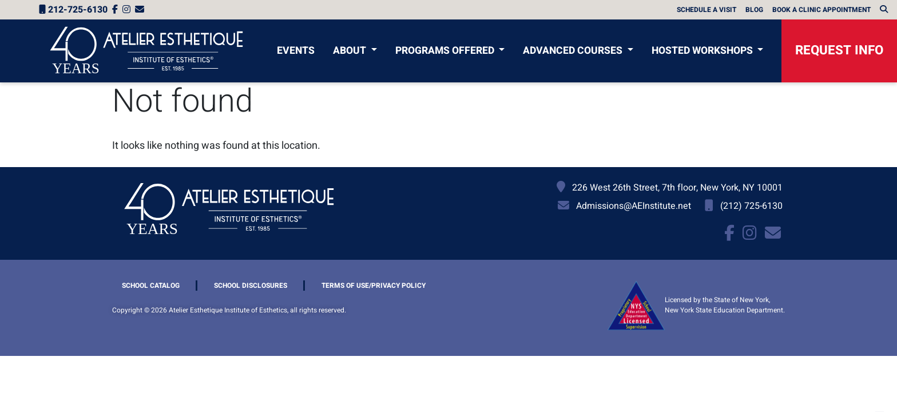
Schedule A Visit (706, 10)
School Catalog (151, 285)
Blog (754, 10)
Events (296, 50)
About (350, 50)
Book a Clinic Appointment (821, 10)
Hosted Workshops (703, 50)
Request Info (839, 50)
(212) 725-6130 (751, 206)
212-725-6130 (73, 10)
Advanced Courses (574, 50)
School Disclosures (250, 285)
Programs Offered (446, 50)
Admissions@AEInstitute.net (633, 206)
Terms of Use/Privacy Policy (374, 285)
